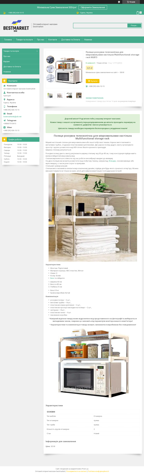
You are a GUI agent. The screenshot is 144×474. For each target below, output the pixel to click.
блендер (112, 161)
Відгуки (6, 61)
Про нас (40, 40)
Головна (8, 40)
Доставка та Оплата (70, 40)
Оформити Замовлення (93, 7)
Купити (94, 81)
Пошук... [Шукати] (134, 25)
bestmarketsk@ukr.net (12, 117)
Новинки (88, 40)
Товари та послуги (24, 40)
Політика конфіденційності (98, 471)
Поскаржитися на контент (76, 471)
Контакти (52, 40)
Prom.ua (85, 469)
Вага (52, 278)
